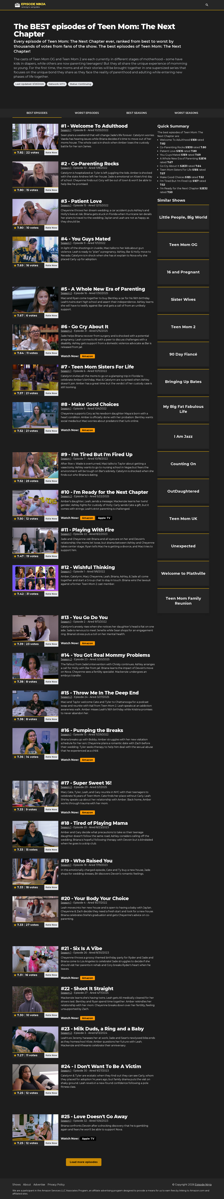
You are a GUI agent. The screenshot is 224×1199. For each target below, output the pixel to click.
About (27, 1184)
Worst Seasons (186, 112)
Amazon (87, 356)
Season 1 (66, 130)
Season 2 (66, 293)
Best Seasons (136, 112)
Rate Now (51, 152)
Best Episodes (37, 112)
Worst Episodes (87, 112)
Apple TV (104, 518)
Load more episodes (84, 1162)
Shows (16, 1184)
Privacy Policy (56, 1184)
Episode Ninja (203, 1184)
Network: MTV (57, 84)
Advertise (39, 1184)
